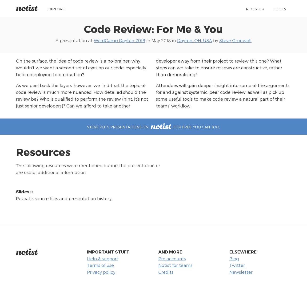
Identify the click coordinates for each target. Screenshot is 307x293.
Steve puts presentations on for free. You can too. (153, 127)
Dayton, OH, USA (194, 40)
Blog (234, 258)
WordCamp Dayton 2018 (119, 40)
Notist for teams (175, 265)
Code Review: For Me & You (153, 29)
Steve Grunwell (235, 40)
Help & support (102, 258)
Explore (56, 9)
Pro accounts (172, 258)
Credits (165, 271)
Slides (22, 191)
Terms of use (100, 265)
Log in (280, 9)
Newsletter (241, 271)
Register (255, 9)
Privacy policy (101, 271)
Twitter (237, 265)
